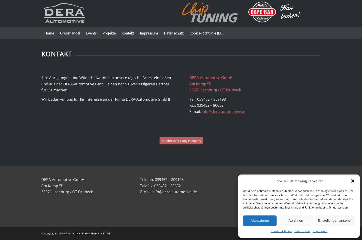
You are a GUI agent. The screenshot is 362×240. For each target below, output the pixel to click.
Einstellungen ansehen (335, 220)
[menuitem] (49, 33)
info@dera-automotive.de (224, 111)
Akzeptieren (259, 220)
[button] (352, 181)
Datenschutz (302, 231)
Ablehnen (295, 220)
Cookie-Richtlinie (281, 231)
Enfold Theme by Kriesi (96, 233)
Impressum (320, 231)
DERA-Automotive (69, 233)
